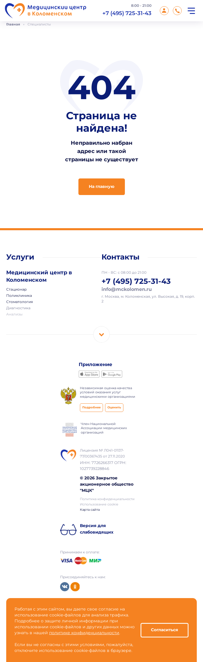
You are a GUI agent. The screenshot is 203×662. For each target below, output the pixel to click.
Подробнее (91, 407)
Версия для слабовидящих (96, 529)
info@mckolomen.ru (127, 289)
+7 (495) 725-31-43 (127, 13)
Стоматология (19, 302)
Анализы (14, 314)
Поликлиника (19, 296)
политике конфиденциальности (84, 633)
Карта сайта (90, 510)
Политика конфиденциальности (107, 499)
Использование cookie (99, 504)
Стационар (16, 289)
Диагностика (18, 308)
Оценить (114, 407)
